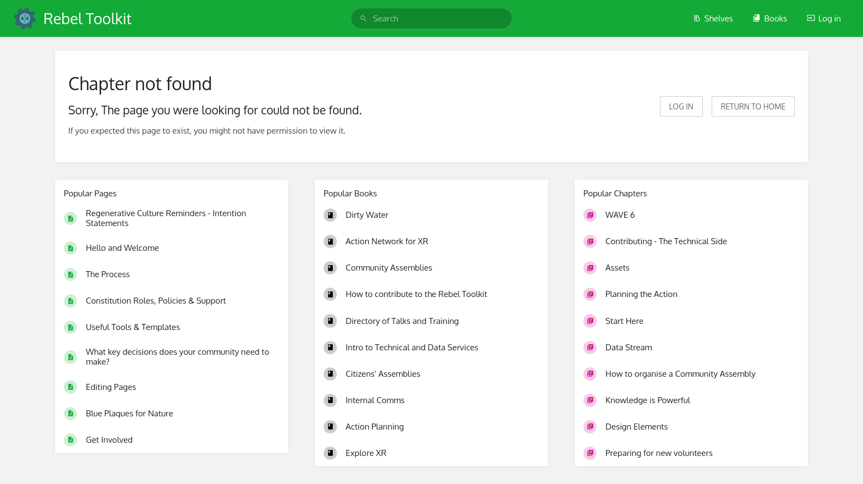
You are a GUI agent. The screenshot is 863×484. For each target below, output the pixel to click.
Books (769, 18)
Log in (824, 18)
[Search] (363, 18)
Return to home (753, 106)
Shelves (713, 18)
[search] (431, 18)
